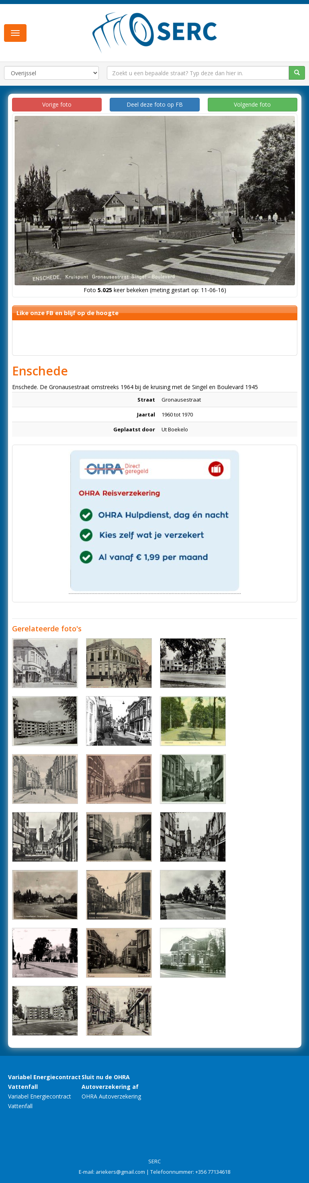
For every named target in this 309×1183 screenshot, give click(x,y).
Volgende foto (252, 104)
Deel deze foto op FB (155, 104)
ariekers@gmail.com (120, 1171)
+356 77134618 (212, 1171)
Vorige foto (57, 104)
